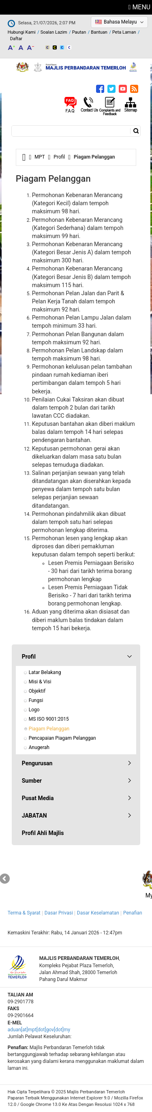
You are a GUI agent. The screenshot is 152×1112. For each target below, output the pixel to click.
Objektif (37, 691)
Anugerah (39, 747)
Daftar (16, 38)
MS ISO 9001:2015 (49, 719)
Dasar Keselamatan (98, 913)
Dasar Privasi (59, 913)
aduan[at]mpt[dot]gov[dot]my (39, 1030)
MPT (39, 157)
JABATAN (34, 815)
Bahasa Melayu (120, 22)
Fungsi (36, 700)
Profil (59, 157)
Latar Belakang (45, 672)
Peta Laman (124, 32)
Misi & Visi (40, 682)
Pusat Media (38, 798)
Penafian (132, 913)
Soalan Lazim (54, 32)
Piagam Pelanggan (49, 729)
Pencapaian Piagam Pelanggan (62, 738)
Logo (34, 710)
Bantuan (99, 32)
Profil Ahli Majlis (43, 833)
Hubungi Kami (22, 32)
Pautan (79, 32)
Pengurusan (37, 763)
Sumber (32, 780)
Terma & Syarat (24, 913)
